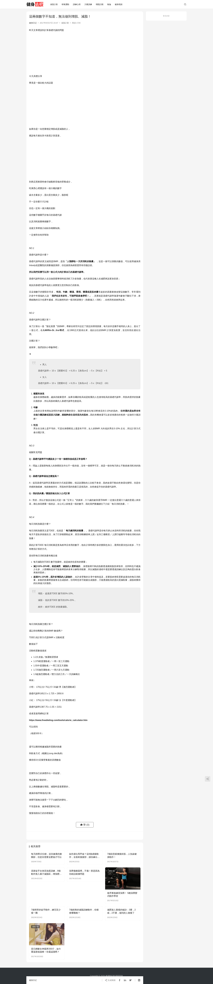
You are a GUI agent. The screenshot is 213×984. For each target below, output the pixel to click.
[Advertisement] (84, 54)
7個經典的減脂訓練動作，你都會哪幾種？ (84, 911)
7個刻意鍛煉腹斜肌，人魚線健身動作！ (122, 855)
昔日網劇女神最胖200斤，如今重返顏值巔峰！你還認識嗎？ (46, 950)
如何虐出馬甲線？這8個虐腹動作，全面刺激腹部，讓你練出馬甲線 (84, 856)
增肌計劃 (99, 4)
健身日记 (33, 23)
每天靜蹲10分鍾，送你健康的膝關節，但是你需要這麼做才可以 (46, 855)
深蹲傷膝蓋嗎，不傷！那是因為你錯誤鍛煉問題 (84, 872)
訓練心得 (77, 4)
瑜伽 (109, 4)
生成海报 (110, 980)
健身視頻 (118, 4)
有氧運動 (65, 4)
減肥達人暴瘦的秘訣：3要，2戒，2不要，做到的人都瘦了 (121, 911)
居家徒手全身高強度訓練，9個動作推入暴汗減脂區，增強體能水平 (46, 873)
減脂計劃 (54, 4)
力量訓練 (88, 4)
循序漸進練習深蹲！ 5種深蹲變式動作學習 (122, 894)
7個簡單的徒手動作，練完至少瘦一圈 (46, 911)
